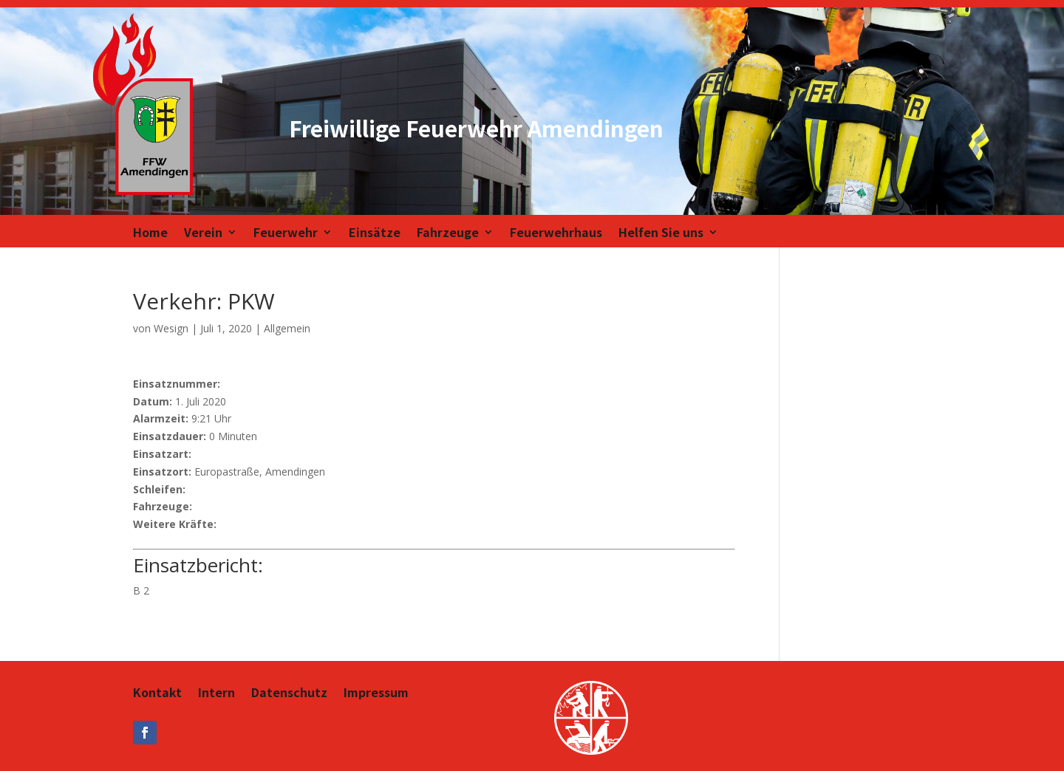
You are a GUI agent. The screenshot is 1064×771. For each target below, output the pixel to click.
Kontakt (157, 694)
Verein (203, 234)
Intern (216, 694)
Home (150, 234)
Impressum (376, 694)
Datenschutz (289, 694)
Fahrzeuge (448, 234)
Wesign (171, 328)
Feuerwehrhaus (556, 234)
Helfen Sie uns (660, 234)
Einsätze (374, 234)
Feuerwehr (285, 234)
